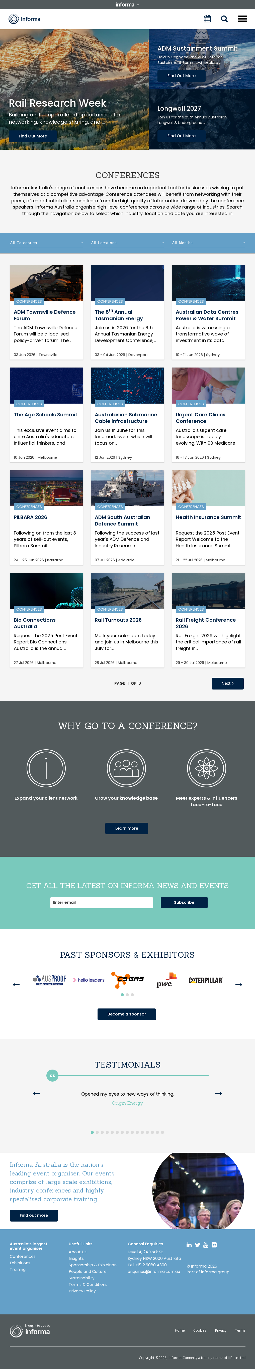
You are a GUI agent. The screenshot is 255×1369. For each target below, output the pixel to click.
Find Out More (33, 136)
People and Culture (88, 1271)
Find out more (34, 1215)
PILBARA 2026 (30, 517)
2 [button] (127, 994)
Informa (28, 19)
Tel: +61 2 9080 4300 (147, 1265)
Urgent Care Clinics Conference (200, 418)
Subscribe (184, 902)
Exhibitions (20, 1263)
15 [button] (162, 1132)
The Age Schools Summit (45, 414)
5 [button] (112, 1132)
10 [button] (137, 1132)
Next (228, 683)
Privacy (220, 1330)
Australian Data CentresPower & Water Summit (207, 315)
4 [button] (107, 1132)
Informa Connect (182, 1357)
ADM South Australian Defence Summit (122, 520)
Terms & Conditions (88, 1284)
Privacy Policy (82, 1291)
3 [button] (132, 994)
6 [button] (117, 1132)
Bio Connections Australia (35, 623)
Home (180, 1330)
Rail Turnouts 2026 (118, 619)
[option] (49, 980)
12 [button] (147, 1132)
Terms (240, 1330)
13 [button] (152, 1132)
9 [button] (132, 1132)
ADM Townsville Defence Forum (45, 315)
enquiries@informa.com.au (154, 1271)
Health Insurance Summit (208, 517)
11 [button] (142, 1132)
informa (127, 5)
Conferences (29, 301)
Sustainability (82, 1278)
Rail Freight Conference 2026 (206, 623)
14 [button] (157, 1132)
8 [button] (127, 1132)
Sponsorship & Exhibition (93, 1265)
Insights (76, 1258)
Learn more (126, 828)
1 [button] (122, 994)
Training (18, 1269)
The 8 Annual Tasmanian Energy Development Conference (119, 321)
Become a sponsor (127, 1014)
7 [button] (122, 1132)
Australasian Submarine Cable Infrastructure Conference (126, 421)
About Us (78, 1252)
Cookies (199, 1330)
